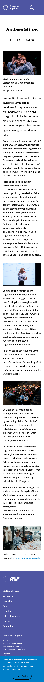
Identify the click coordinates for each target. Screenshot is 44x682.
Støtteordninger (11, 590)
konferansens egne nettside (25, 557)
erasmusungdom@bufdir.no (14, 643)
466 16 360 (7, 640)
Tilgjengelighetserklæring (14, 649)
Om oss (7, 620)
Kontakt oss (9, 625)
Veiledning (8, 595)
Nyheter (7, 610)
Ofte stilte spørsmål (13, 615)
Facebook (7, 653)
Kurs (5, 605)
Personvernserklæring (12, 646)
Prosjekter (8, 600)
